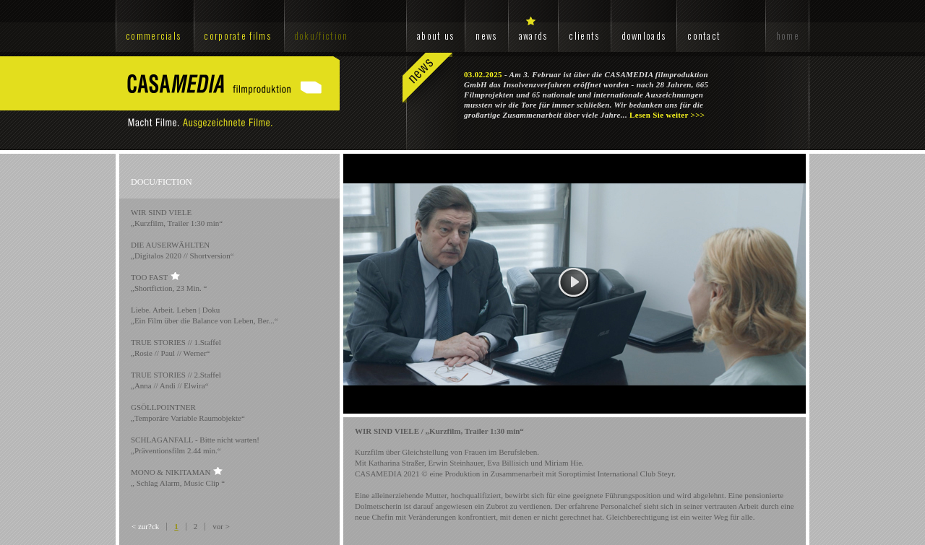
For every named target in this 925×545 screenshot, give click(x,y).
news (486, 35)
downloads (643, 35)
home (787, 35)
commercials (153, 35)
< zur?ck (145, 526)
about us (435, 35)
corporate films (237, 35)
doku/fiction (321, 35)
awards (533, 35)
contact (703, 35)
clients (584, 35)
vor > (221, 526)
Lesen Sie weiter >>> (667, 114)
